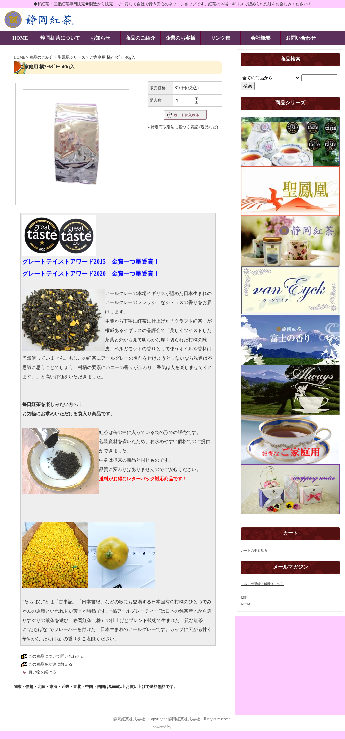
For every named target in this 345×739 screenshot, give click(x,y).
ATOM (245, 604)
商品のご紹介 (140, 38)
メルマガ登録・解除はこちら (262, 584)
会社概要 (261, 38)
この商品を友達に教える (50, 664)
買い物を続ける (42, 672)
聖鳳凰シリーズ (71, 57)
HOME (20, 38)
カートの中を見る (254, 550)
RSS (244, 597)
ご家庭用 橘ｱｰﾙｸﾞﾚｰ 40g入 (112, 57)
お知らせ (100, 38)
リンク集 (220, 38)
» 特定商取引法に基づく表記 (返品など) (183, 127)
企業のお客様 (180, 38)
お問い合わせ (301, 38)
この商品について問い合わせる (56, 656)
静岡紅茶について (60, 38)
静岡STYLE (182, 727)
